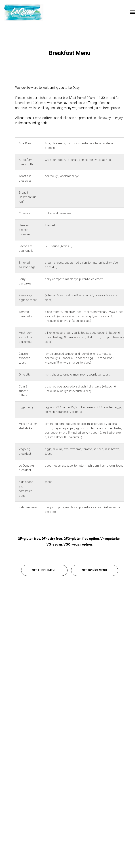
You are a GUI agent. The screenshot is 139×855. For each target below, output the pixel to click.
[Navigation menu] (132, 12)
